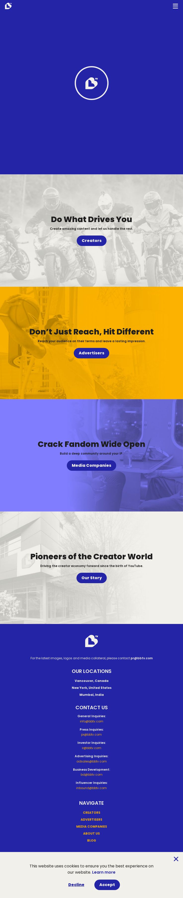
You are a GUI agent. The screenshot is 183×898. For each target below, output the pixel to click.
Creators (92, 240)
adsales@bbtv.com (91, 761)
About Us (91, 833)
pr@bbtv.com (142, 658)
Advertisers (91, 353)
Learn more (103, 872)
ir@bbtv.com (91, 748)
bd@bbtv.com (92, 774)
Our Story (91, 578)
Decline (76, 885)
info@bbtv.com (91, 721)
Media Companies (91, 465)
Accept (107, 885)
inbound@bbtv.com (91, 788)
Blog (91, 840)
